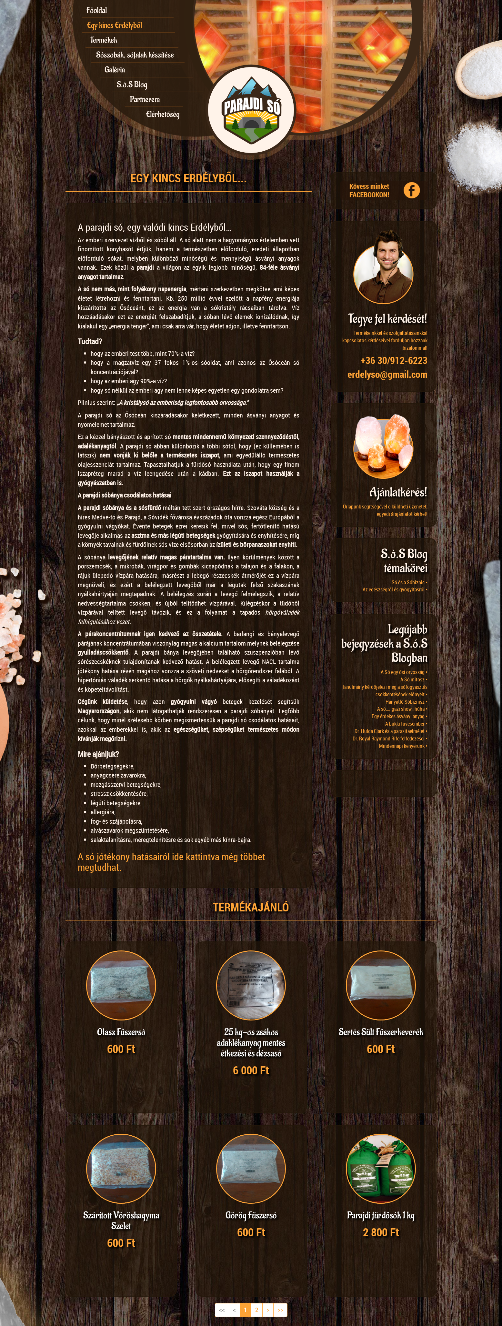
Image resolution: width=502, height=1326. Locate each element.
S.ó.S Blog (132, 84)
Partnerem (145, 99)
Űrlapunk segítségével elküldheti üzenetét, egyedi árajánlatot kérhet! (385, 510)
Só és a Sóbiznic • (409, 582)
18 (89, 1280)
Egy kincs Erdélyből (114, 25)
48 (118, 1280)
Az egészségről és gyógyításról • (395, 589)
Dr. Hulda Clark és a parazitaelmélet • (391, 731)
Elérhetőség (162, 114)
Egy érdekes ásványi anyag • (399, 716)
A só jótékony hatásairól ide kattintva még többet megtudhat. (171, 862)
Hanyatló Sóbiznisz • (406, 701)
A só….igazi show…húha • (402, 708)
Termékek (103, 40)
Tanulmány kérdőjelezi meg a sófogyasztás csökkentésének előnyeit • (384, 690)
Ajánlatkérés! (398, 492)
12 (74, 1280)
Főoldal (96, 10)
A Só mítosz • (413, 679)
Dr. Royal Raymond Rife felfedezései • (390, 738)
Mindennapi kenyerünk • (403, 745)
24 (103, 1280)
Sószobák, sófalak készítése (135, 55)
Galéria (115, 70)
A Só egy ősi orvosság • (404, 672)
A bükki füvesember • (406, 723)
